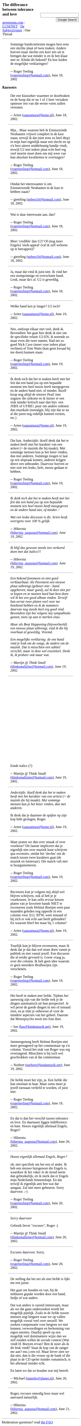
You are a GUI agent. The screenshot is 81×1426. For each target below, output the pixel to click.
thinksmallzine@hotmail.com (31, 666)
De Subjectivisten (13, 28)
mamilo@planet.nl (39, 1378)
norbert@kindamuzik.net (43, 1065)
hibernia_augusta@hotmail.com (33, 532)
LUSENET (10, 26)
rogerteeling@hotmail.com (30, 75)
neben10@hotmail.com (44, 199)
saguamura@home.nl (38, 115)
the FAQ (47, 1422)
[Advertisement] (40, 720)
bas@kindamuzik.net (34, 1026)
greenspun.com (12, 22)
